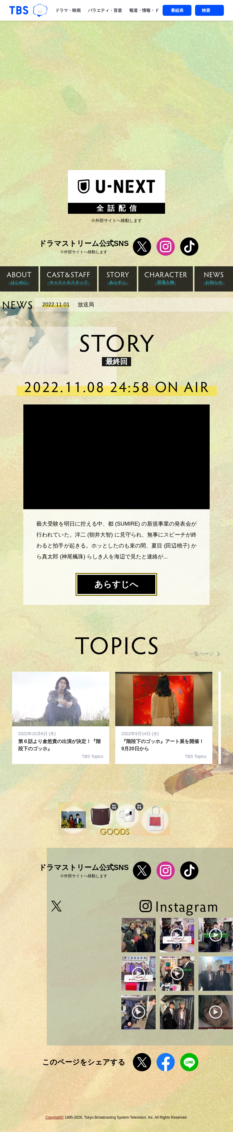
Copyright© (55, 1117)
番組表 (177, 10)
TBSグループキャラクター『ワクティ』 (40, 10)
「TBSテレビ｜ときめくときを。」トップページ (19, 10)
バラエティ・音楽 (105, 10)
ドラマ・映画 (68, 10)
